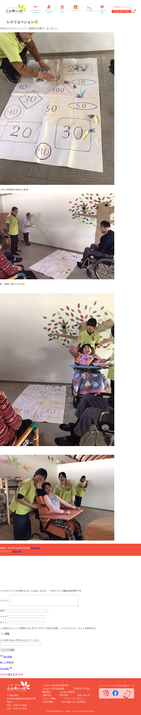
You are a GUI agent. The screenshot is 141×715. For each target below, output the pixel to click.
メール (4, 616)
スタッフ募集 (49, 698)
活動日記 (46, 695)
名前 (3, 610)
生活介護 (16, 551)
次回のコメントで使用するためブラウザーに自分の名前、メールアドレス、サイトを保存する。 (50, 628)
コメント (4, 600)
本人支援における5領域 (73, 702)
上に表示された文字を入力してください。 (21, 640)
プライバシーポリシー (75, 698)
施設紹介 (46, 692)
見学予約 (63, 695)
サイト (3, 622)
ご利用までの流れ (81, 688)
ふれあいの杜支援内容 (53, 688)
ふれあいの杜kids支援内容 (55, 685)
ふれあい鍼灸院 (67, 692)
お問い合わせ (83, 695)
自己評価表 (47, 702)
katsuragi (35, 548)
